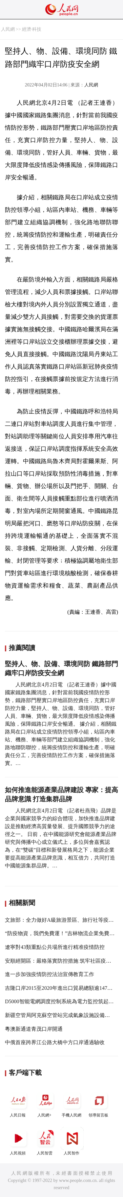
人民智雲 (45, 1141)
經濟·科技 (32, 29)
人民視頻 (18, 1141)
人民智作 (72, 1141)
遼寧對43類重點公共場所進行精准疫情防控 (55, 947)
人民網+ (45, 1103)
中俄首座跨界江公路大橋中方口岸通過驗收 (55, 1042)
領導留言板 (99, 1103)
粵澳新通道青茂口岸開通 (34, 1029)
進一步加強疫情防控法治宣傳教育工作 (49, 974)
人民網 (8, 29)
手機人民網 (72, 1103)
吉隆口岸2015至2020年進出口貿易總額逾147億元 (61, 988)
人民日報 (18, 1103)
